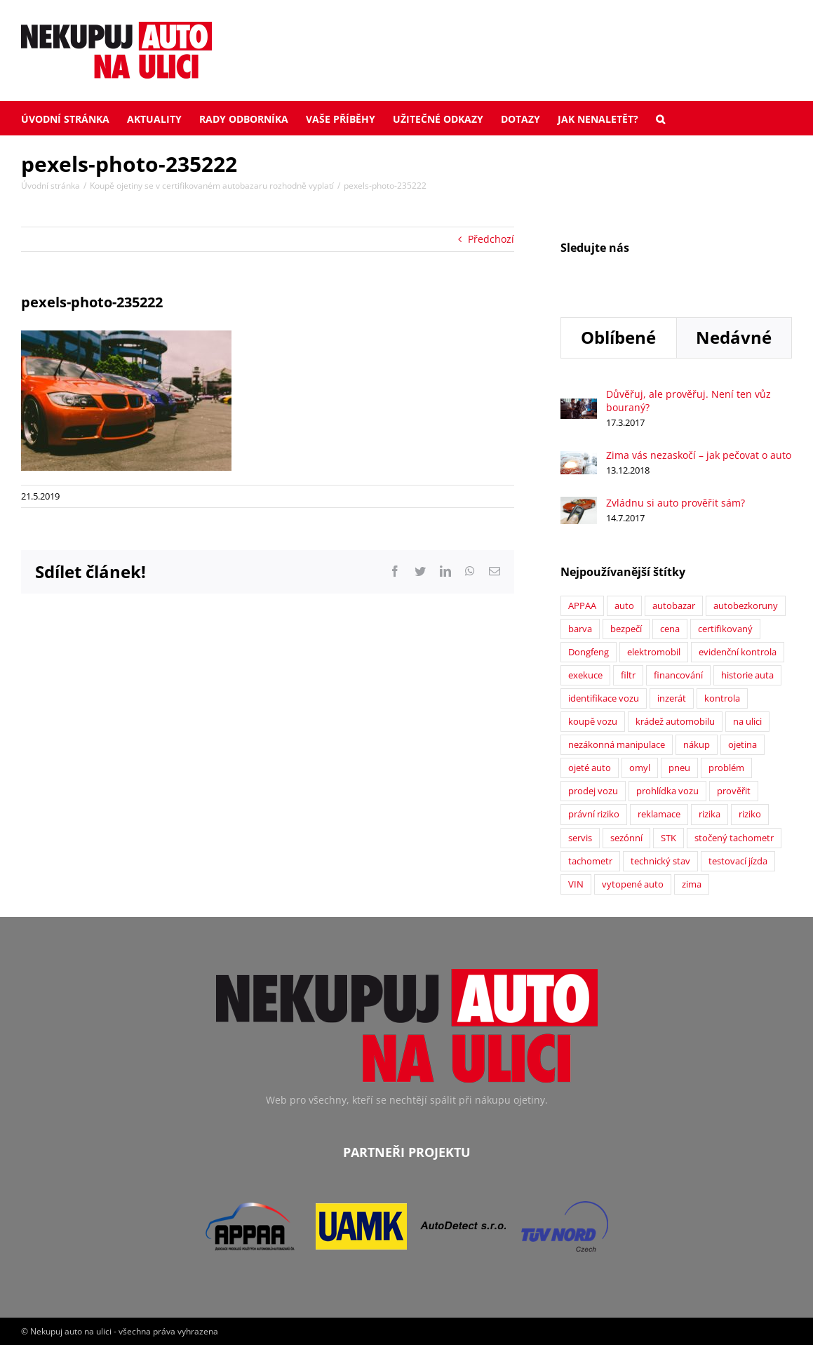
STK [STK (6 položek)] (668, 838)
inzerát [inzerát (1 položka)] (671, 698)
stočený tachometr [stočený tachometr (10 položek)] (734, 838)
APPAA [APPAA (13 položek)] (582, 606)
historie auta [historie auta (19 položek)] (747, 675)
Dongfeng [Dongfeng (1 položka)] (588, 652)
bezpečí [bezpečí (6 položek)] (626, 629)
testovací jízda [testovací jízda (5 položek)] (737, 861)
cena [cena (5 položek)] (670, 629)
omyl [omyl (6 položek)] (639, 768)
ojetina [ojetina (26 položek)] (742, 745)
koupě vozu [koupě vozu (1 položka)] (592, 722)
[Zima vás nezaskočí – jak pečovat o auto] (578, 458)
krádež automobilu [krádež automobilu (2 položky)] (675, 722)
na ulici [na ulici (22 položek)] (747, 722)
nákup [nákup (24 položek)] (696, 745)
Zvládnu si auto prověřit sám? (675, 502)
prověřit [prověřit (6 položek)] (734, 791)
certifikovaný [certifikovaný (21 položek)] (725, 629)
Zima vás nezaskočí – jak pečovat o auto (698, 455)
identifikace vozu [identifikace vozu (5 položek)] (603, 698)
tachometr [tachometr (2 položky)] (590, 861)
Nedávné (734, 337)
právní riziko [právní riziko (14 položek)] (593, 814)
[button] (660, 118)
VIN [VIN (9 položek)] (576, 884)
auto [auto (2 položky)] (624, 606)
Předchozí (491, 239)
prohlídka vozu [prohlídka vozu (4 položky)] (667, 791)
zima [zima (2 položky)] (691, 884)
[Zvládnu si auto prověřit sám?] (578, 504)
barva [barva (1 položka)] (580, 629)
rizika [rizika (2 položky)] (709, 814)
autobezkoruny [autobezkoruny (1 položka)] (745, 606)
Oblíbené (618, 337)
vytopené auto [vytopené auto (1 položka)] (633, 884)
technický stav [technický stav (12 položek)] (660, 861)
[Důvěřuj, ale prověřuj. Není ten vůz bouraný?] (578, 406)
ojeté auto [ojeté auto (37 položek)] (589, 768)
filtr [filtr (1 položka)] (628, 675)
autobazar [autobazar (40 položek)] (673, 606)
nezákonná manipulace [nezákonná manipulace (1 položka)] (616, 745)
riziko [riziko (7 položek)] (750, 814)
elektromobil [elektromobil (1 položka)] (653, 652)
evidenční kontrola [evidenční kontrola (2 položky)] (738, 652)
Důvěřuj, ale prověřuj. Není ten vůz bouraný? (688, 400)
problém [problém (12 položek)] (726, 768)
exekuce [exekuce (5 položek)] (585, 675)
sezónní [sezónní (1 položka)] (626, 838)
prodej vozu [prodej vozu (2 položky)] (593, 791)
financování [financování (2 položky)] (678, 675)
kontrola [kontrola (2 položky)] (722, 698)
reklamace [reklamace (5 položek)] (659, 814)
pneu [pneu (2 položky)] (679, 768)
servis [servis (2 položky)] (580, 838)
